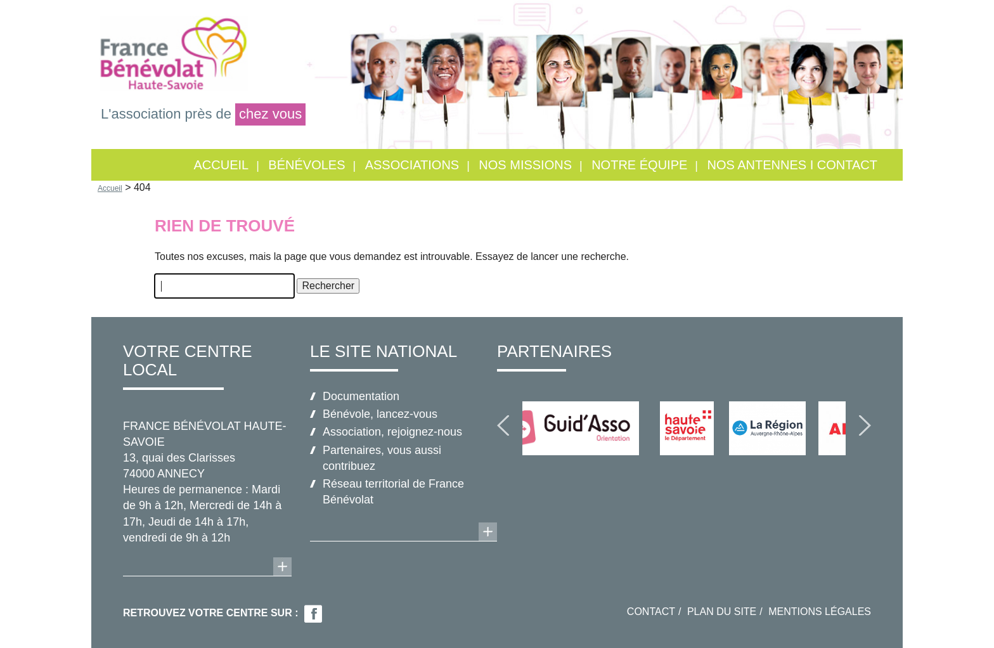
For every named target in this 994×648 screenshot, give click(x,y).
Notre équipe (639, 165)
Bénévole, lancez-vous (380, 414)
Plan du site (721, 611)
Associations (412, 165)
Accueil (220, 165)
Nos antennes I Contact (792, 165)
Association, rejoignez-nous (392, 431)
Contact (651, 611)
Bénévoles (306, 165)
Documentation (361, 396)
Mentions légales (819, 611)
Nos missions (525, 165)
